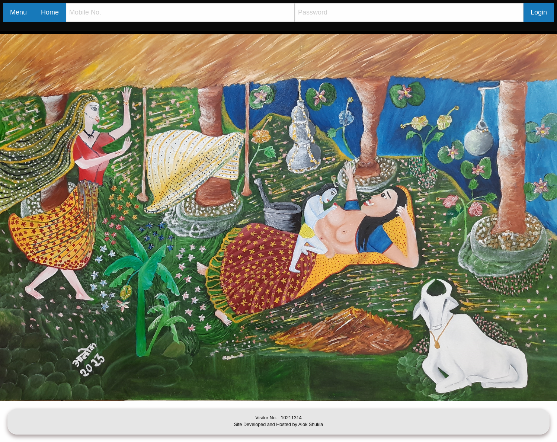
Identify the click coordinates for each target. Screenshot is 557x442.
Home (50, 12)
